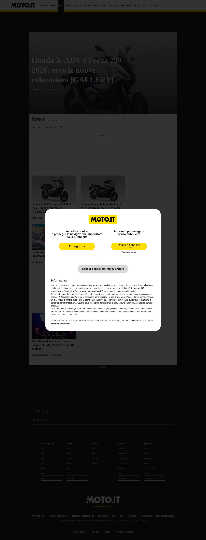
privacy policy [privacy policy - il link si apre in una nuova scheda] (135, 285)
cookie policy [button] (130, 291)
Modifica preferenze (60, 324)
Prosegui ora (77, 246)
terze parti (95, 294)
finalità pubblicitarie (131, 300)
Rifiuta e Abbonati (129, 246)
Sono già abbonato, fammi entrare (103, 268)
